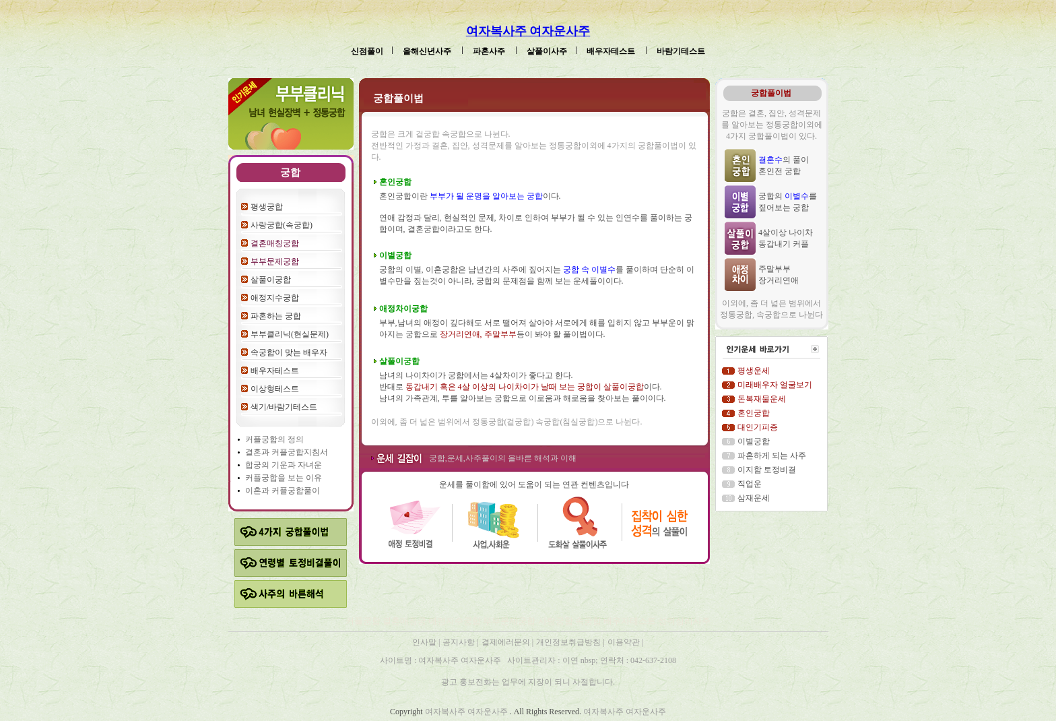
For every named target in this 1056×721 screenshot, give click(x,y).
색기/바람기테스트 (284, 407)
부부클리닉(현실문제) (290, 334)
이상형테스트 (275, 389)
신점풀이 (367, 51)
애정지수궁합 (275, 298)
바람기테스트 (681, 51)
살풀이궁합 (271, 279)
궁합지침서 (308, 452)
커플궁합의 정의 (274, 439)
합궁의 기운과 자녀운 (283, 465)
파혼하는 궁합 (276, 316)
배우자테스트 (612, 51)
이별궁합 (753, 441)
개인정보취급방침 (569, 642)
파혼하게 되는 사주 (771, 455)
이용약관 (623, 642)
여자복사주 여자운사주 (528, 31)
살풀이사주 (547, 51)
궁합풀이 (304, 490)
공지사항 (459, 642)
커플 (279, 452)
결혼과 (258, 452)
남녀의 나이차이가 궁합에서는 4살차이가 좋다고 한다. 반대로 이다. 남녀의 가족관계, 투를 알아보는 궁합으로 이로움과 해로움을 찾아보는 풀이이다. (522, 387)
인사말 (424, 642)
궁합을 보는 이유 (291, 477)
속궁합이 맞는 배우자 (289, 352)
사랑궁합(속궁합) (281, 225)
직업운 (749, 484)
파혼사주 (490, 51)
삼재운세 (753, 498)
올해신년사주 (428, 51)
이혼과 (258, 490)
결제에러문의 (507, 642)
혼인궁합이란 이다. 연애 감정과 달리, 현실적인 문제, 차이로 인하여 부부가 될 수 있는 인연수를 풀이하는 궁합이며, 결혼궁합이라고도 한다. (535, 212)
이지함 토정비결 (766, 469)
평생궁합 (267, 207)
